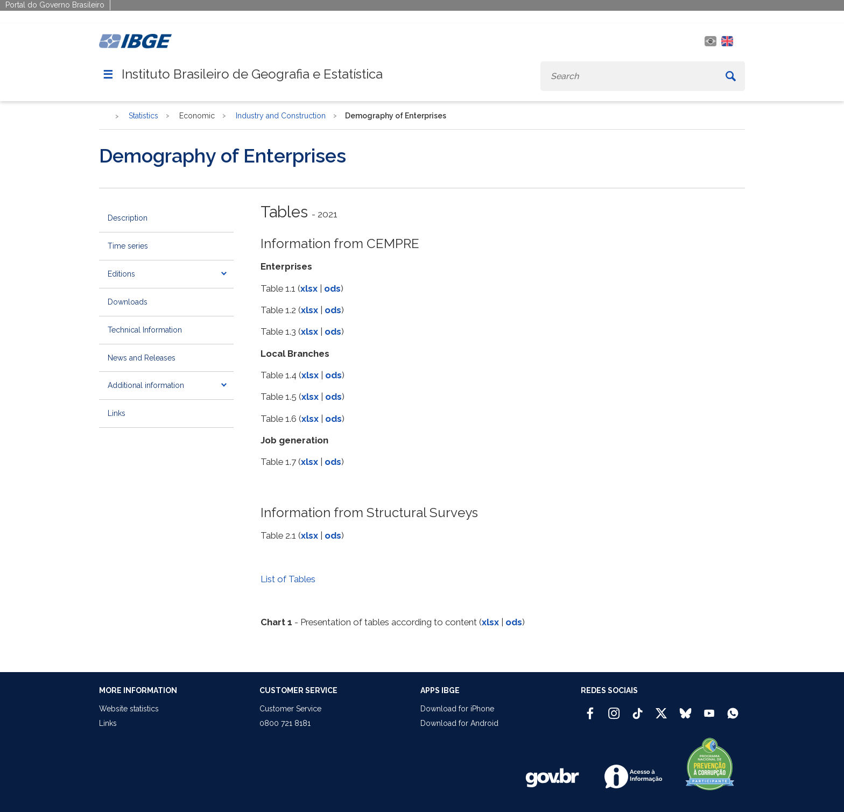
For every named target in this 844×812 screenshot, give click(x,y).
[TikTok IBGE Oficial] (637, 708)
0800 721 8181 (285, 723)
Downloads (127, 302)
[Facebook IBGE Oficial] (590, 708)
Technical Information (145, 330)
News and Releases (141, 358)
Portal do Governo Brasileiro (54, 5)
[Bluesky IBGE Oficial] (685, 708)
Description (127, 218)
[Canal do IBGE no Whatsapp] (732, 708)
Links (116, 413)
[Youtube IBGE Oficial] (709, 708)
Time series (128, 246)
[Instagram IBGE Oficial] (613, 708)
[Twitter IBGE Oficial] (661, 713)
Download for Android (459, 723)
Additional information (146, 385)
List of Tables (288, 579)
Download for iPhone (457, 708)
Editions (121, 274)
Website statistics (129, 708)
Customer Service (290, 708)
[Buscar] (730, 76)
